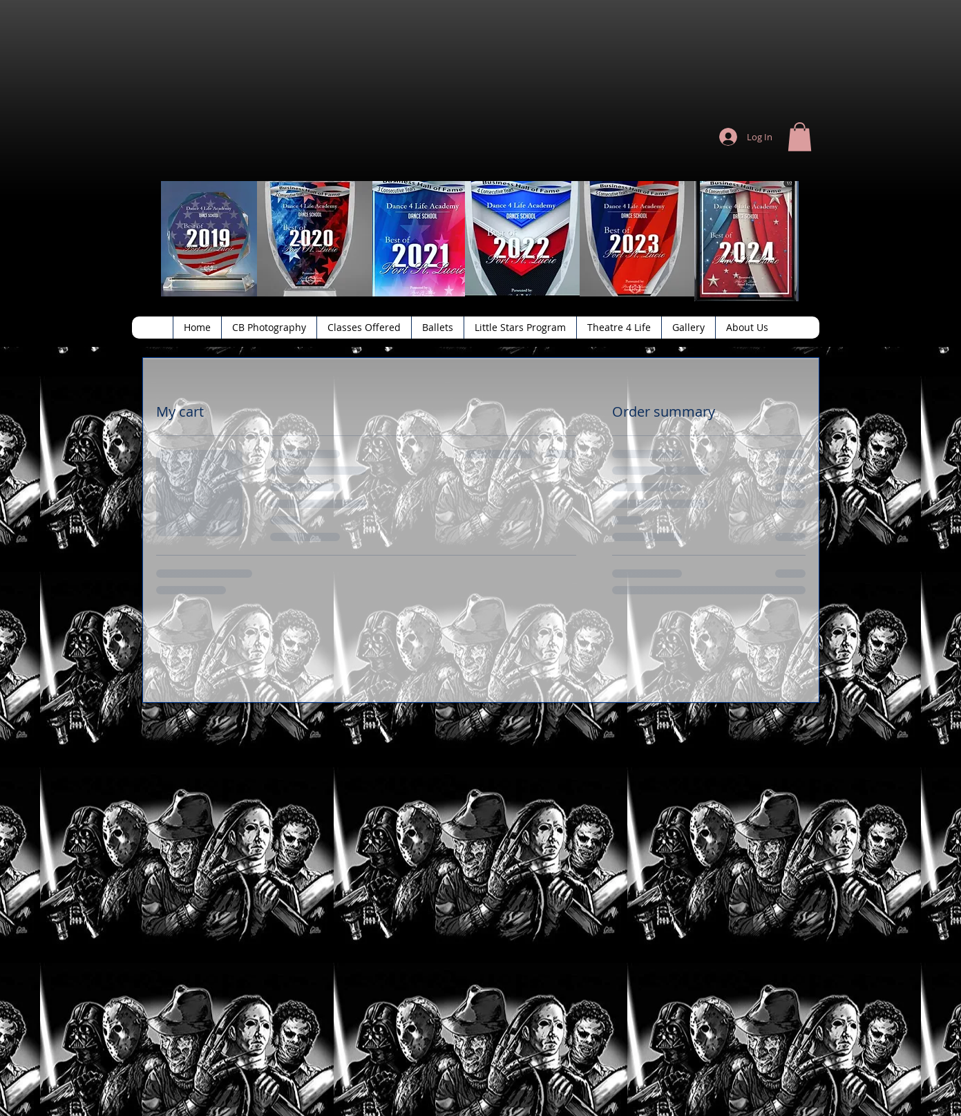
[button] (800, 136)
